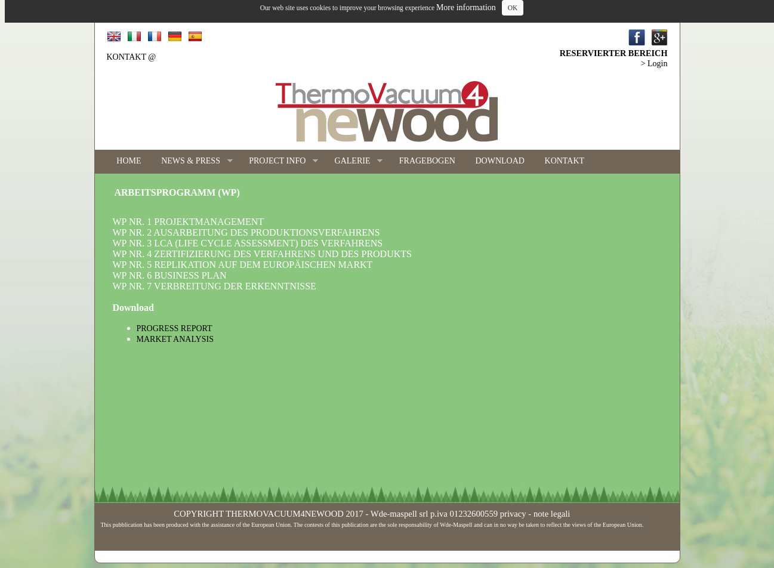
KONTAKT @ (131, 57)
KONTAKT (565, 160)
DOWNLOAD (499, 160)
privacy (513, 513)
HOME (128, 160)
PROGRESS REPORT (174, 328)
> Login (654, 63)
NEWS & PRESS (192, 161)
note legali (552, 513)
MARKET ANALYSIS (175, 339)
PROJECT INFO (278, 161)
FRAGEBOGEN (427, 160)
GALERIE (354, 161)
